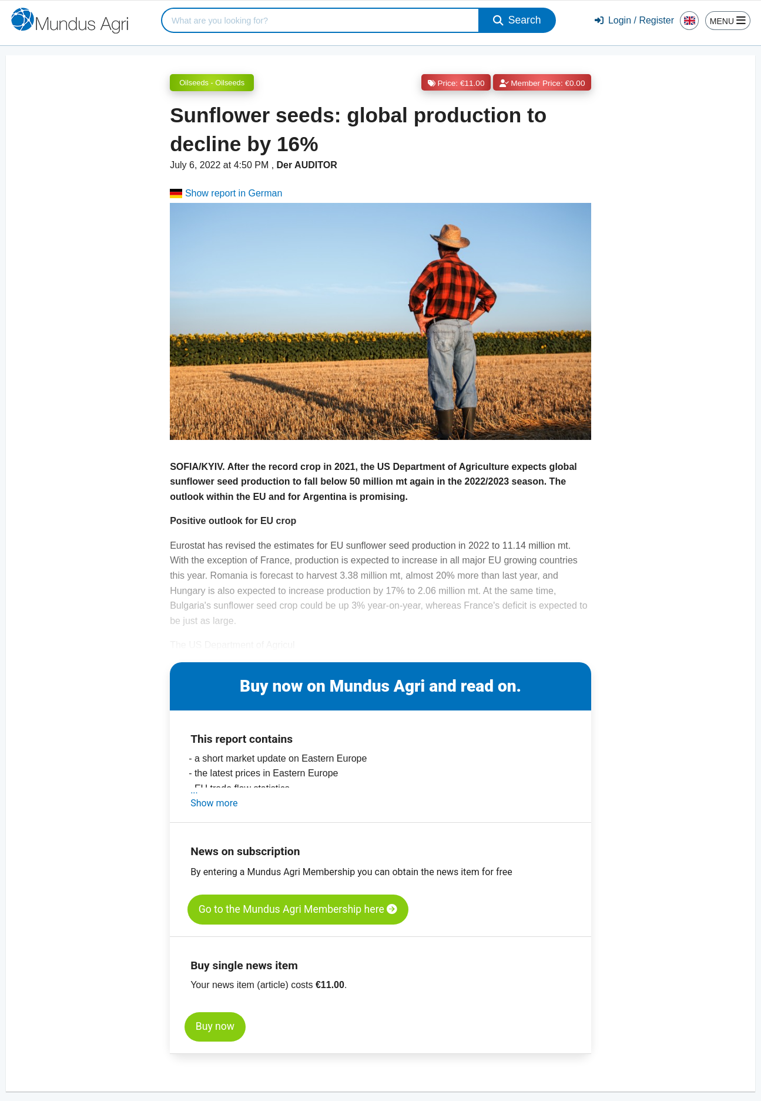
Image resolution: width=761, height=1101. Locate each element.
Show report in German (226, 193)
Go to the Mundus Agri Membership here (298, 909)
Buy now (215, 1026)
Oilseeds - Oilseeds (211, 82)
